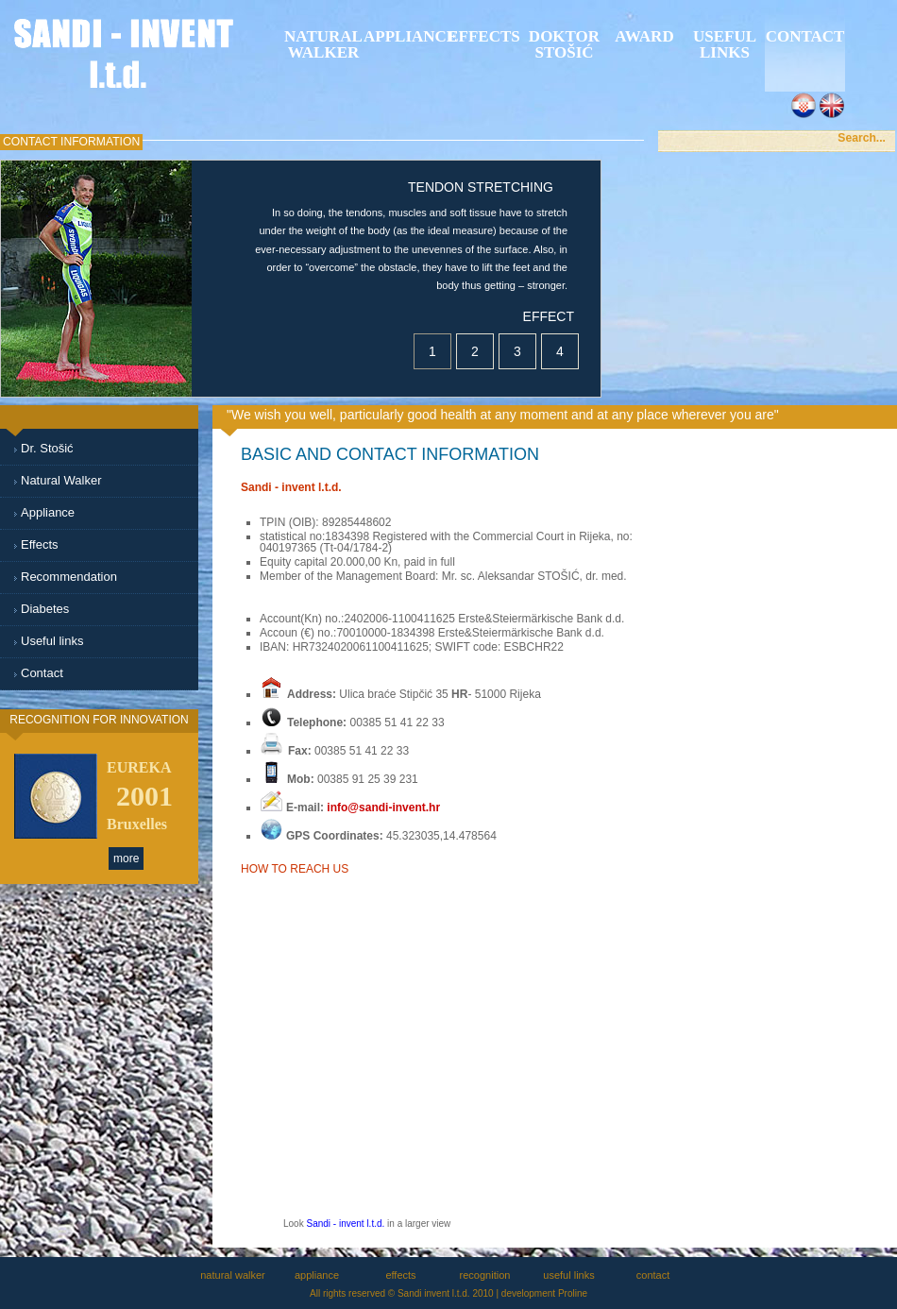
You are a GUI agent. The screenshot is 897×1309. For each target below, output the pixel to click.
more (126, 858)
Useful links (724, 44)
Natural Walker (61, 480)
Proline (572, 1293)
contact (652, 1275)
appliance (404, 36)
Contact (42, 673)
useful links (568, 1275)
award (644, 36)
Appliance (48, 512)
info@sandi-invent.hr (383, 807)
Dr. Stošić (47, 448)
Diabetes (45, 609)
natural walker (323, 44)
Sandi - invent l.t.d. (345, 1223)
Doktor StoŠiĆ (564, 44)
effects (484, 36)
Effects (40, 544)
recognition (485, 1275)
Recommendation (69, 577)
